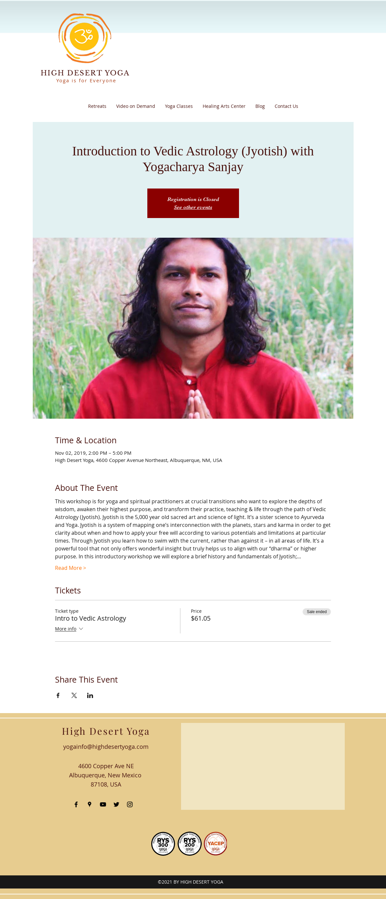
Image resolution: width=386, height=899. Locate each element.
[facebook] (76, 804)
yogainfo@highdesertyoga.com (106, 746)
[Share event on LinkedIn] (90, 695)
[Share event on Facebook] (58, 695)
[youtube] (103, 804)
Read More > (70, 567)
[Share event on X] (74, 695)
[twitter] (116, 804)
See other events (193, 207)
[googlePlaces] (89, 804)
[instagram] (130, 804)
